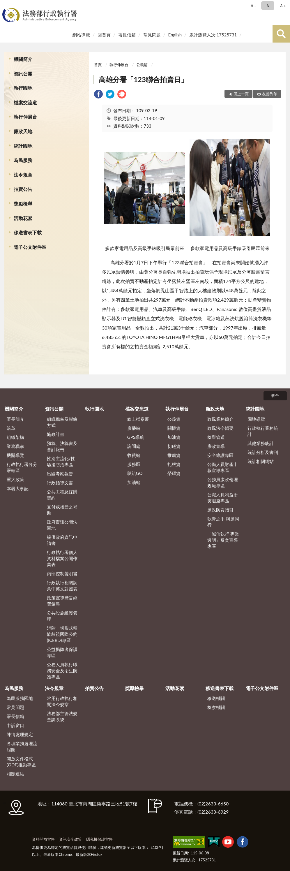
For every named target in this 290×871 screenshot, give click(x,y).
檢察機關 (216, 707)
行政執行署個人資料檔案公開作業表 (62, 558)
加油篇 (174, 437)
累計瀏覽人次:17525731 (213, 34)
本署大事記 (18, 488)
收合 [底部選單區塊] (275, 395)
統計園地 (23, 146)
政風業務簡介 (220, 419)
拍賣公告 (23, 189)
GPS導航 (135, 437)
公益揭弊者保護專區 (62, 652)
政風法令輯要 (220, 428)
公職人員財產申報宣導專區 (222, 467)
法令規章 (23, 174)
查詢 (281, 34)
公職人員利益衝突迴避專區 (222, 497)
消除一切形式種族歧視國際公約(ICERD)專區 (62, 634)
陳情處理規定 (20, 734)
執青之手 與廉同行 (223, 521)
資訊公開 (23, 73)
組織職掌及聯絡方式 (62, 422)
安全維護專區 (220, 455)
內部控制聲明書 (62, 573)
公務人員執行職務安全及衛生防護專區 (62, 670)
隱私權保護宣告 (99, 839)
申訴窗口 (15, 725)
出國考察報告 (60, 473)
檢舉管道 (216, 437)
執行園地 (23, 88)
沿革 (11, 428)
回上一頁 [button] (241, 94)
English (175, 34)
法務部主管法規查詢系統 (62, 716)
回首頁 (104, 34)
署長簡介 (15, 419)
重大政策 (15, 479)
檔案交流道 (25, 102)
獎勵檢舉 (23, 203)
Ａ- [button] (253, 5)
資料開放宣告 (43, 839)
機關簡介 (23, 59)
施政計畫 (55, 434)
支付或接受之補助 (62, 509)
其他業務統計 (260, 443)
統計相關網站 (260, 461)
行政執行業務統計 (262, 431)
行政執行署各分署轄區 (22, 467)
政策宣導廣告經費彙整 (62, 600)
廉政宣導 (216, 446)
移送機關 (216, 698)
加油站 (133, 482)
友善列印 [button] (269, 94)
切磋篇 (174, 446)
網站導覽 (81, 34)
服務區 (133, 464)
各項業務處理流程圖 (22, 746)
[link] (98, 95)
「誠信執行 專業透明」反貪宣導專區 (223, 540)
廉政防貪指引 (220, 509)
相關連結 (15, 773)
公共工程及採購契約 (62, 494)
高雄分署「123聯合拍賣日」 (143, 79)
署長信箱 (127, 34)
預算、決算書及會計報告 (62, 446)
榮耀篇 (174, 473)
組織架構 (15, 437)
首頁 (98, 64)
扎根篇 (174, 464)
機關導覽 (15, 455)
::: (5, 5)
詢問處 (133, 446)
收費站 (133, 455)
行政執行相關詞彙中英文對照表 (62, 585)
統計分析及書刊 (262, 452)
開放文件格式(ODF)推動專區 (21, 761)
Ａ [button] (268, 5)
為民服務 (23, 160)
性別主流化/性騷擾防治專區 (61, 461)
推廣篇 (174, 455)
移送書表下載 (28, 232)
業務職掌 (15, 446)
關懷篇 (174, 428)
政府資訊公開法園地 (62, 525)
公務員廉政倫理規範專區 (222, 482)
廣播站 (133, 428)
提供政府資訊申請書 (62, 540)
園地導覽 (256, 419)
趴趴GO (135, 473)
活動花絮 (23, 218)
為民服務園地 (20, 698)
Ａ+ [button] (282, 5)
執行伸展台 (25, 116)
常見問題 (152, 34)
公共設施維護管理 (62, 616)
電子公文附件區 (30, 247)
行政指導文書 (60, 482)
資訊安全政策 (70, 839)
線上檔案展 (138, 419)
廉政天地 (23, 131)
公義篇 (142, 64)
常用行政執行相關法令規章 (62, 701)
